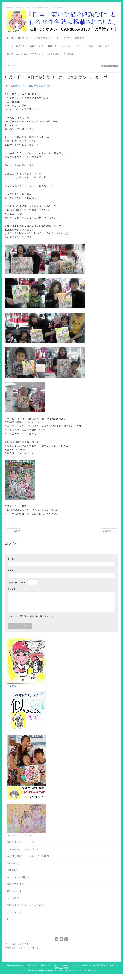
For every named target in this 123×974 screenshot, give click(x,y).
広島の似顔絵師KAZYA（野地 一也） (36, 965)
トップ (10, 38)
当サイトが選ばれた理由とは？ (93, 46)
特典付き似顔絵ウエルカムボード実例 (28, 856)
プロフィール (14, 912)
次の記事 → (109, 531)
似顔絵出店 (23, 38)
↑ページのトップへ (14, 944)
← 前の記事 (14, 531)
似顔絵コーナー (19, 86)
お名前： (12, 570)
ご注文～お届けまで (73, 38)
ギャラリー (67, 46)
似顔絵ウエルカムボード (42, 86)
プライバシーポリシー (30, 947)
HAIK (93, 970)
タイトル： (13, 559)
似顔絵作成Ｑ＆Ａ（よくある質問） (26, 905)
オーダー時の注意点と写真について (25, 46)
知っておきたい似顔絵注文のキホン (25, 54)
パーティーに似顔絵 (18, 877)
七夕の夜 (12, 686)
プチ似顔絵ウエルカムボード (23, 849)
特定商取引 (10, 947)
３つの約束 (69, 54)
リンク (10, 919)
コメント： (13, 589)
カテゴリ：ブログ (110, 66)
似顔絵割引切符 (15, 884)
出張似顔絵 (53, 54)
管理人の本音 (14, 891)
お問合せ (52, 46)
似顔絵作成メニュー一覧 (46, 38)
